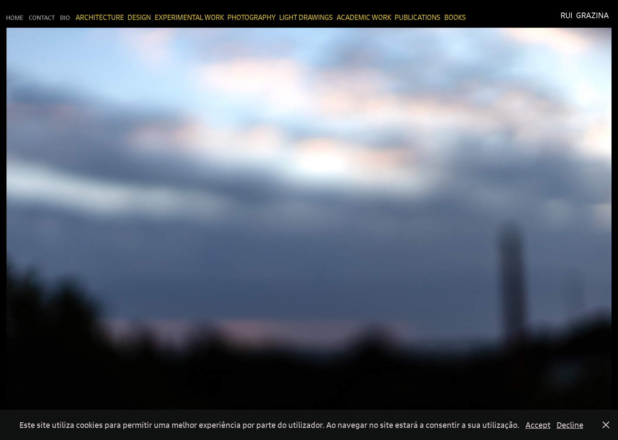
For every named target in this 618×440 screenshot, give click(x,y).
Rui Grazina (585, 15)
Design (139, 17)
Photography (251, 17)
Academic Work (364, 17)
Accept (538, 425)
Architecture (100, 17)
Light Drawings (306, 17)
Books (455, 17)
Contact (42, 17)
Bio (65, 17)
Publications (417, 17)
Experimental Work (189, 17)
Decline (570, 425)
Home (14, 17)
